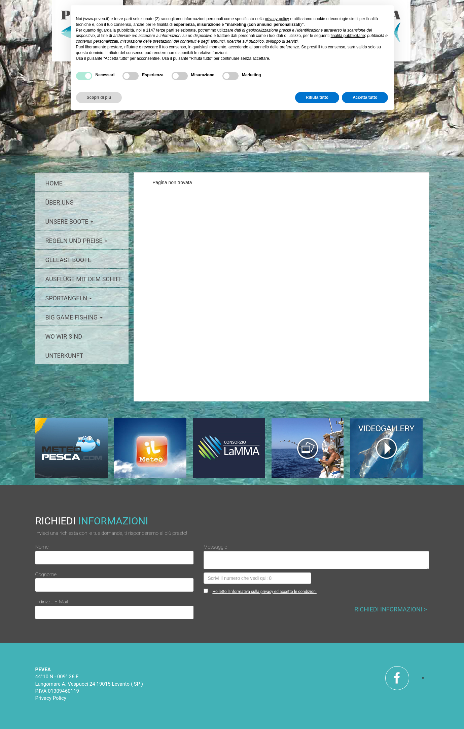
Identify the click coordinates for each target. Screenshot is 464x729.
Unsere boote (69, 221)
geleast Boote (68, 259)
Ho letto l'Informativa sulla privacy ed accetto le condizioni (264, 591)
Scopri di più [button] (99, 97)
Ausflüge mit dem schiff (83, 279)
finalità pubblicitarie (348, 35)
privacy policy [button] (277, 18)
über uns (59, 202)
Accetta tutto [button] (365, 97)
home (54, 183)
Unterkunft (64, 355)
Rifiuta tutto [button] (317, 97)
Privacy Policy (50, 698)
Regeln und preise (76, 240)
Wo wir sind (63, 336)
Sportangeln (68, 298)
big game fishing (74, 317)
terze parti (165, 30)
